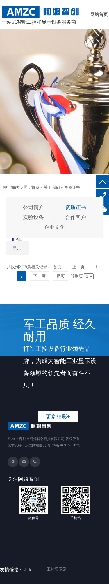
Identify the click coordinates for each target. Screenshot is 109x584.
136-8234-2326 (102, 195)
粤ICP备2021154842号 (63, 445)
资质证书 (72, 187)
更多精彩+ (58, 416)
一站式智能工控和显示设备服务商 (41, 15)
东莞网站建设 (35, 445)
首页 (35, 187)
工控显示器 (57, 562)
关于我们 (52, 187)
